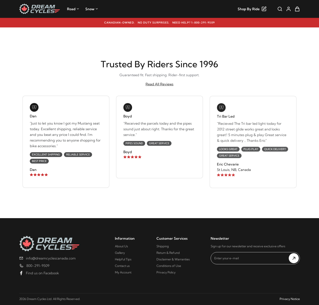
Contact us (122, 266)
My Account (123, 272)
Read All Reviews (159, 84)
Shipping (162, 246)
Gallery (120, 253)
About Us (121, 246)
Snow (91, 9)
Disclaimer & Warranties (173, 259)
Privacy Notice (290, 299)
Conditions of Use (168, 266)
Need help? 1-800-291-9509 (193, 22)
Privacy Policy (166, 272)
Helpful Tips (123, 259)
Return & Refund (168, 253)
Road (73, 9)
